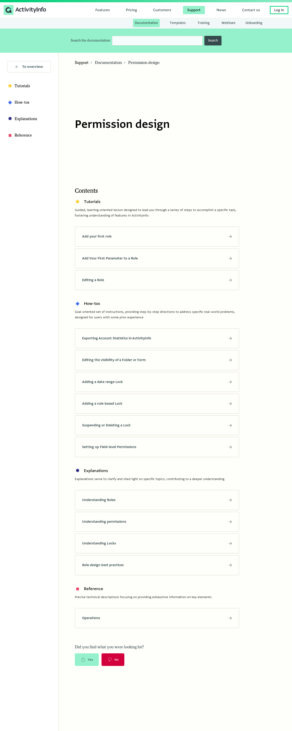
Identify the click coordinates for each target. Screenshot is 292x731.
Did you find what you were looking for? (109, 649)
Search (213, 40)
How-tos (18, 102)
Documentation (108, 63)
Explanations (22, 119)
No (114, 662)
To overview (29, 66)
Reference (19, 135)
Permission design (143, 63)
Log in (279, 10)
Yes (87, 662)
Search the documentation (90, 40)
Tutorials (18, 86)
